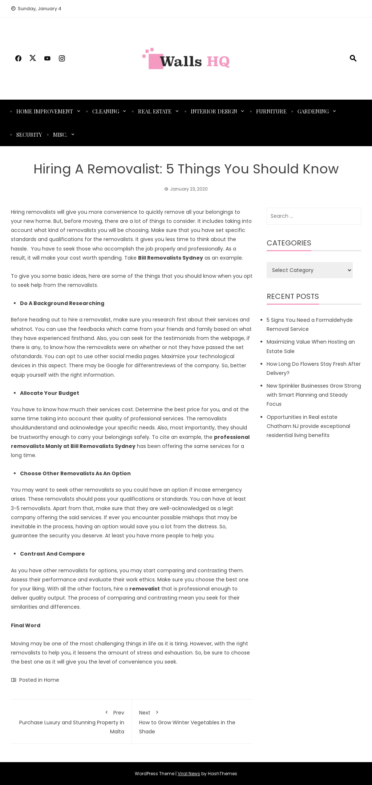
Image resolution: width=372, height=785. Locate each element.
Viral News (189, 773)
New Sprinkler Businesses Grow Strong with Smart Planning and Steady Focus (314, 395)
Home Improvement (44, 111)
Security (29, 134)
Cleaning (105, 111)
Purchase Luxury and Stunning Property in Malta (71, 721)
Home (51, 680)
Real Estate (154, 111)
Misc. (60, 134)
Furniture (271, 111)
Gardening (313, 111)
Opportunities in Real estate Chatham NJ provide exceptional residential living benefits (308, 426)
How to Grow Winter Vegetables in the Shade (192, 721)
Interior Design (214, 111)
